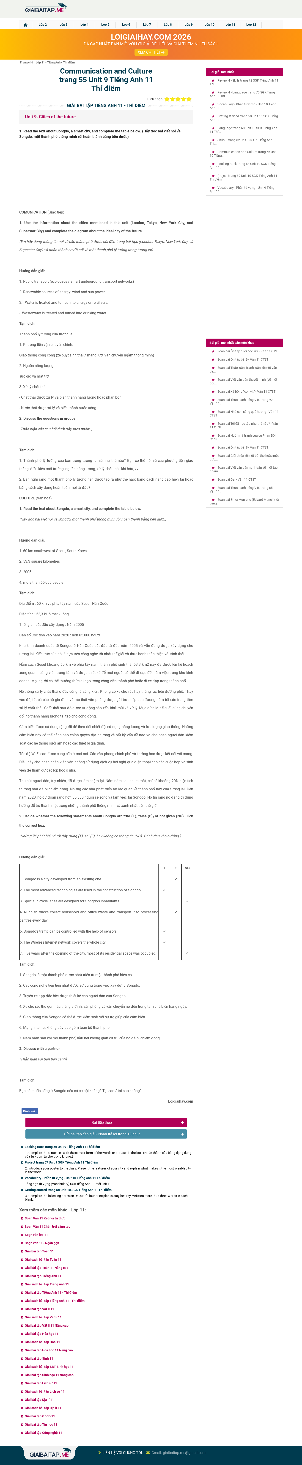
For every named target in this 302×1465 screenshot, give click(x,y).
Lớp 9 (189, 24)
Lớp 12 (251, 24)
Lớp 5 (105, 24)
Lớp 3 (64, 24)
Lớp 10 (209, 24)
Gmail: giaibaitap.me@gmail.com (178, 1453)
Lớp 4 (84, 24)
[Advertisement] (106, 176)
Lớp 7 (147, 24)
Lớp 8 (168, 24)
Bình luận (30, 1111)
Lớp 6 (126, 24)
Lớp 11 (230, 24)
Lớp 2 (43, 24)
